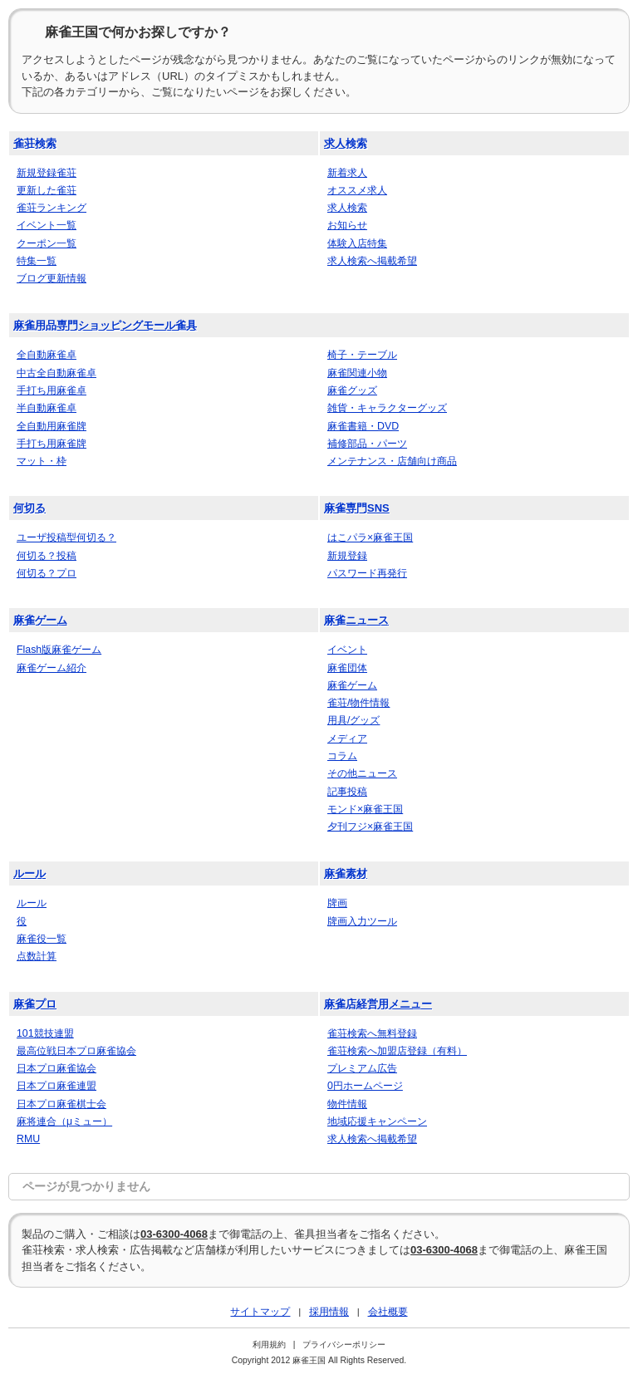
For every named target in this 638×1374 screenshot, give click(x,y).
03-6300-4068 (174, 1234)
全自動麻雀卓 (46, 355)
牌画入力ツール (362, 921)
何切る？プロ (46, 573)
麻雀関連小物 (357, 373)
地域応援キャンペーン (377, 1121)
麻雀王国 (309, 1360)
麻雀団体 (347, 668)
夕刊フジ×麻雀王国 (370, 826)
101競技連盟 (45, 1033)
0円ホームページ (365, 1086)
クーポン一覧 (46, 243)
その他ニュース (362, 773)
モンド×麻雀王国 (365, 809)
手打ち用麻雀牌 (51, 443)
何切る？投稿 (46, 556)
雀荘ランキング (51, 207)
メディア (347, 738)
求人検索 (345, 143)
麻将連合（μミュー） (64, 1121)
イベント (347, 649)
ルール (29, 873)
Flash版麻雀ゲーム (59, 649)
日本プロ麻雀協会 (56, 1068)
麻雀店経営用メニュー (378, 1004)
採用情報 (329, 1311)
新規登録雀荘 (46, 173)
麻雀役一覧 (41, 939)
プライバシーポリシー (343, 1344)
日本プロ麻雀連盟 (56, 1086)
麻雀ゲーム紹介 (51, 668)
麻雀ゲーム (40, 620)
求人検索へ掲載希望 (372, 261)
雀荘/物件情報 (358, 703)
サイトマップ (260, 1311)
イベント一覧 (46, 225)
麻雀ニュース (356, 620)
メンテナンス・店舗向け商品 (392, 461)
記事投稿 (347, 791)
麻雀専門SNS (357, 508)
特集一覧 (36, 261)
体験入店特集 (357, 243)
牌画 (337, 903)
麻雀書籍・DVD (363, 426)
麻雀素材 (345, 873)
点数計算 (36, 956)
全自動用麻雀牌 (51, 426)
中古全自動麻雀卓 (56, 373)
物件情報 (347, 1104)
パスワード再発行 (367, 573)
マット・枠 (41, 461)
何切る (29, 508)
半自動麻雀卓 (46, 408)
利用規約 (269, 1344)
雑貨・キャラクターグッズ (387, 408)
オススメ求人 (357, 190)
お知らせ (347, 225)
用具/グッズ (353, 720)
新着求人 (347, 173)
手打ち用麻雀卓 (51, 390)
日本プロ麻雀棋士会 (61, 1104)
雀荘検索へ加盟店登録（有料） (397, 1051)
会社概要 (388, 1311)
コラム (342, 756)
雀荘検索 (34, 143)
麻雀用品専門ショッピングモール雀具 (105, 325)
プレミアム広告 (362, 1068)
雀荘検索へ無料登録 (372, 1033)
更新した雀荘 (46, 190)
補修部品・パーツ (367, 443)
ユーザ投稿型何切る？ (66, 537)
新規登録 (347, 556)
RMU (28, 1139)
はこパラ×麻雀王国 (370, 537)
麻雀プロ (34, 1004)
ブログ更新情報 (51, 278)
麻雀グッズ (352, 390)
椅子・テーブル (362, 355)
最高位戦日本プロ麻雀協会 (76, 1051)
